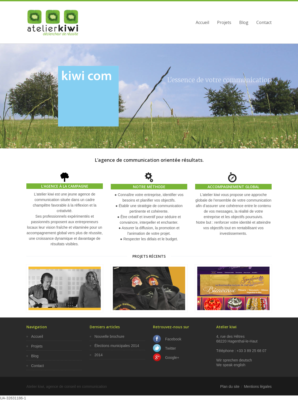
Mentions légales (258, 386)
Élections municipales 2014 (116, 346)
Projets (224, 22)
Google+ (172, 357)
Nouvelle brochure (109, 336)
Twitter (170, 348)
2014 (98, 355)
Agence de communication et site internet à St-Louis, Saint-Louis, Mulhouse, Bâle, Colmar (52, 22)
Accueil (202, 22)
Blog (243, 22)
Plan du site (229, 386)
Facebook (173, 339)
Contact (264, 22)
